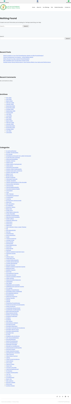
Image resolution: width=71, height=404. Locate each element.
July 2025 (8, 114)
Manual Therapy (10, 265)
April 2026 (9, 99)
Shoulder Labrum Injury (12, 329)
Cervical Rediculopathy (12, 187)
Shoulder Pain (10, 333)
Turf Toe (8, 374)
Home (33, 7)
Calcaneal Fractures (11, 179)
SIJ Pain (8, 334)
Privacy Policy (16, 401)
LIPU (7, 255)
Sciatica (8, 318)
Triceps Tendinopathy (12, 372)
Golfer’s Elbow (10, 219)
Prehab (8, 301)
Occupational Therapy (12, 273)
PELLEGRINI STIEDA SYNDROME (14, 291)
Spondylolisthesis (11, 339)
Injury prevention (10, 235)
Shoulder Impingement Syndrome (15, 328)
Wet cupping (9, 381)
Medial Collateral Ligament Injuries (15, 266)
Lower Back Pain (10, 258)
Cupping (8, 199)
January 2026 (10, 104)
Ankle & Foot (9, 162)
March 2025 (9, 121)
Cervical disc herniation (12, 184)
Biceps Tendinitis (10, 177)
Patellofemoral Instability (13, 285)
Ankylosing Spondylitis (12, 167)
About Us (39, 7)
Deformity (9, 202)
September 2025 (10, 111)
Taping (8, 357)
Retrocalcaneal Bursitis (12, 311)
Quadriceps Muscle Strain (13, 308)
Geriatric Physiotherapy (12, 215)
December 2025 (10, 106)
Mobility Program (10, 270)
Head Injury (9, 223)
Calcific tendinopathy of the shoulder (16, 182)
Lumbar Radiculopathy (12, 260)
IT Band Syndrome (11, 238)
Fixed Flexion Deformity (12, 212)
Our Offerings (46, 7)
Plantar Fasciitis (10, 298)
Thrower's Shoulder (11, 367)
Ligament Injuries (11, 253)
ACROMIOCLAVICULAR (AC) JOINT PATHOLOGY (18, 156)
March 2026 (9, 101)
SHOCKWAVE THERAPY (12, 323)
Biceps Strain (9, 176)
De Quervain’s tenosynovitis (13, 200)
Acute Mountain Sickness (13, 157)
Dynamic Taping (10, 207)
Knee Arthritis (9, 242)
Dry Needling (9, 205)
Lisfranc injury (10, 257)
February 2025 (10, 122)
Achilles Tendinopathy (12, 152)
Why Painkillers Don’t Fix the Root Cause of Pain (16, 60)
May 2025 (8, 117)
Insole (7, 237)
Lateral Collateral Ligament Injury (15, 252)
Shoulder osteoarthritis (12, 331)
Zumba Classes (10, 386)
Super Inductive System (12, 351)
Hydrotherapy (10, 233)
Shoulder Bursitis (10, 324)
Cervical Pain (9, 185)
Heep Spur (9, 225)
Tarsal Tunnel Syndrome (12, 359)
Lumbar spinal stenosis (12, 262)
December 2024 (10, 126)
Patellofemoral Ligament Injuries (15, 286)
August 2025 (9, 112)
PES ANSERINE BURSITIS (12, 293)
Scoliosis (8, 319)
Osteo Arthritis (10, 278)
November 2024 (10, 127)
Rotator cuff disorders (12, 314)
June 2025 (9, 116)
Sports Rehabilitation (12, 343)
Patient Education (58, 7)
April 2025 (9, 119)
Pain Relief (9, 283)
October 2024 (10, 129)
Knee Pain (9, 247)
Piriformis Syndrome (11, 296)
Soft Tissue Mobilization (12, 338)
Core (7, 192)
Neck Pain (9, 271)
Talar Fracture (10, 354)
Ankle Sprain (9, 166)
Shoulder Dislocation (11, 326)
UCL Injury (9, 376)
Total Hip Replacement (12, 369)
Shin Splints (9, 321)
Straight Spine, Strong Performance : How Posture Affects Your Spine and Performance (27, 62)
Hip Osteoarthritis (11, 230)
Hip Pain (8, 232)
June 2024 (9, 132)
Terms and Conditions (6, 401)
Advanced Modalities (12, 159)
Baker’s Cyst (9, 174)
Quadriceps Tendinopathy (13, 309)
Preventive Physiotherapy (13, 303)
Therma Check (10, 364)
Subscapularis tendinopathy (14, 348)
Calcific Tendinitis (11, 181)
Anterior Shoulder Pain (12, 172)
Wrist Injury (9, 384)
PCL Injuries (9, 288)
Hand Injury (9, 222)
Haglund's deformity (11, 220)
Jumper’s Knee (10, 240)
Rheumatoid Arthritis (11, 313)
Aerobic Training (10, 161)
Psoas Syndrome (10, 306)
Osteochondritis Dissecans (13, 280)
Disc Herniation (10, 204)
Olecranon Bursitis (11, 275)
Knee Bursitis (9, 243)
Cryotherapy (9, 197)
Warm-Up (9, 379)
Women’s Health (10, 382)
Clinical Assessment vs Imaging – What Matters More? (18, 57)
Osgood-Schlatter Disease (13, 276)
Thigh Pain (9, 366)
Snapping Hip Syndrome (13, 336)
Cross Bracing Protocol (12, 195)
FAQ (52, 7)
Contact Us (67, 7)
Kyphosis (8, 250)
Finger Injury (9, 210)
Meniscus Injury (10, 268)
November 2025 (10, 107)
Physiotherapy (10, 295)
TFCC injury (9, 362)
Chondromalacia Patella (13, 189)
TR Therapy (9, 371)
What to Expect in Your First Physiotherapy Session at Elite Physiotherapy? (23, 55)
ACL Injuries (9, 154)
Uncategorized (10, 377)
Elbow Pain (9, 209)
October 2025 (10, 109)
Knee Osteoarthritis (11, 245)
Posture (8, 300)
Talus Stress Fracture (12, 356)
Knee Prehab (9, 248)
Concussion (9, 190)
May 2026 (8, 98)
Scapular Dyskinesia (11, 316)
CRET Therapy (10, 194)
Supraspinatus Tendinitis (13, 352)
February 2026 (10, 102)
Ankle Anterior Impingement (14, 164)
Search (2, 36)
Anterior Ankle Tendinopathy (14, 169)
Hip (7, 228)
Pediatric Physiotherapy (12, 290)
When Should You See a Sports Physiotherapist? (16, 59)
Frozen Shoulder (10, 214)
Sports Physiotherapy (12, 341)
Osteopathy (9, 281)
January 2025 (10, 124)
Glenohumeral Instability (13, 217)
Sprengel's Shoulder (11, 344)
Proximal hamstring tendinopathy (15, 305)
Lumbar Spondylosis (11, 263)
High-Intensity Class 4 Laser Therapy (16, 227)
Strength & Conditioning (12, 346)
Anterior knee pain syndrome (14, 171)
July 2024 (8, 131)
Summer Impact (10, 349)
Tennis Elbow (9, 361)
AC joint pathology (11, 151)
